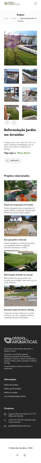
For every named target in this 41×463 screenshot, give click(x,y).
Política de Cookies (11, 385)
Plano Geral (23, 153)
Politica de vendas (10, 392)
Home (6, 18)
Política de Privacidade (12, 389)
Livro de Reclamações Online (15, 396)
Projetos (14, 18)
